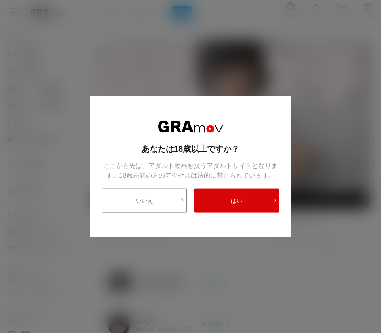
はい (254, 200)
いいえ (160, 200)
